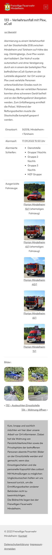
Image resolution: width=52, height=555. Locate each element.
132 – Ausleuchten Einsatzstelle (23, 405)
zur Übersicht (10, 32)
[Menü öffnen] (46, 7)
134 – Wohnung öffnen (33, 409)
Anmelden (10, 548)
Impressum (36, 544)
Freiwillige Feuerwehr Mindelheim (23, 7)
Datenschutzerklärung (16, 544)
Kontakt (22, 535)
